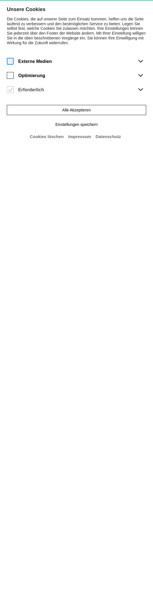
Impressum (79, 136)
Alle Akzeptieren (76, 109)
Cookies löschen (46, 136)
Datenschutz (108, 136)
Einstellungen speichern (76, 124)
